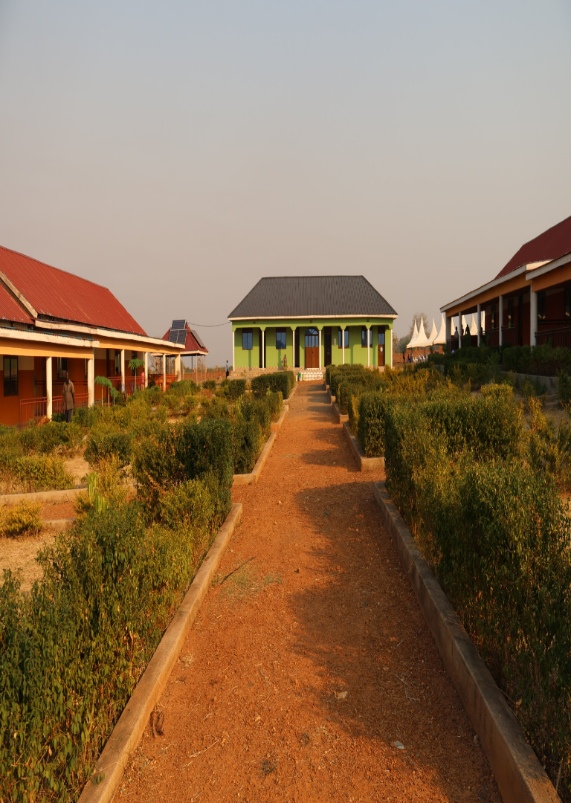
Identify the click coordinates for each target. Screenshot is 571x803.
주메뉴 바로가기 (0, 0)
